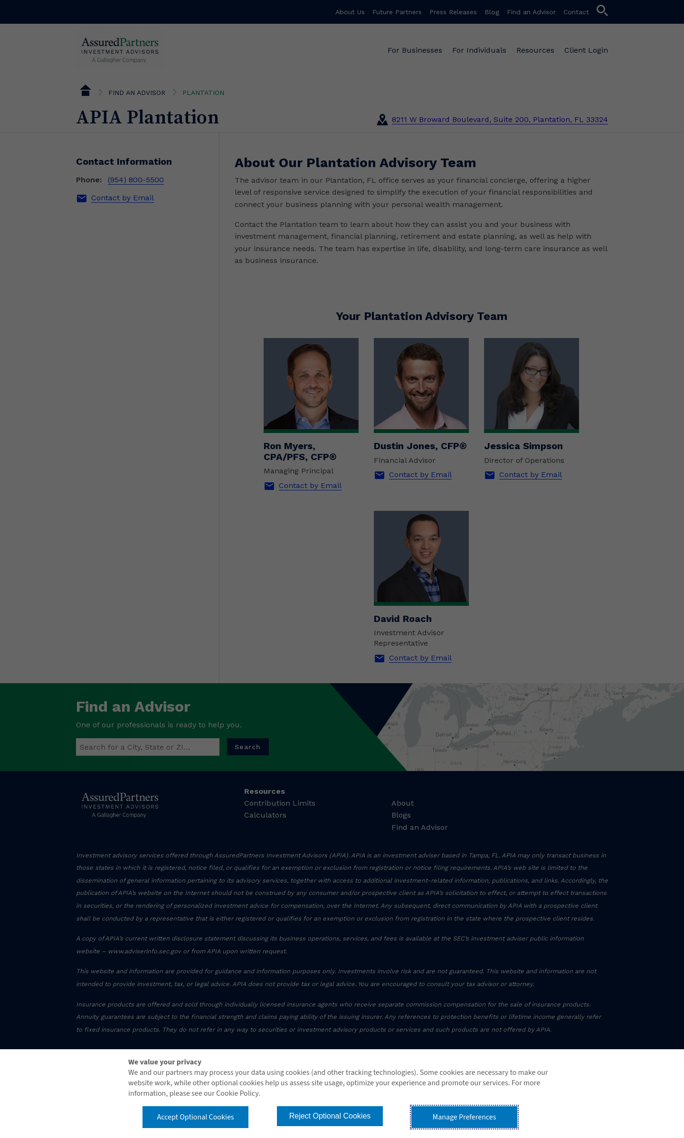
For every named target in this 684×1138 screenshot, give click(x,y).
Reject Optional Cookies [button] (330, 1116)
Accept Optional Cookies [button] (195, 1117)
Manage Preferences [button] (464, 1117)
